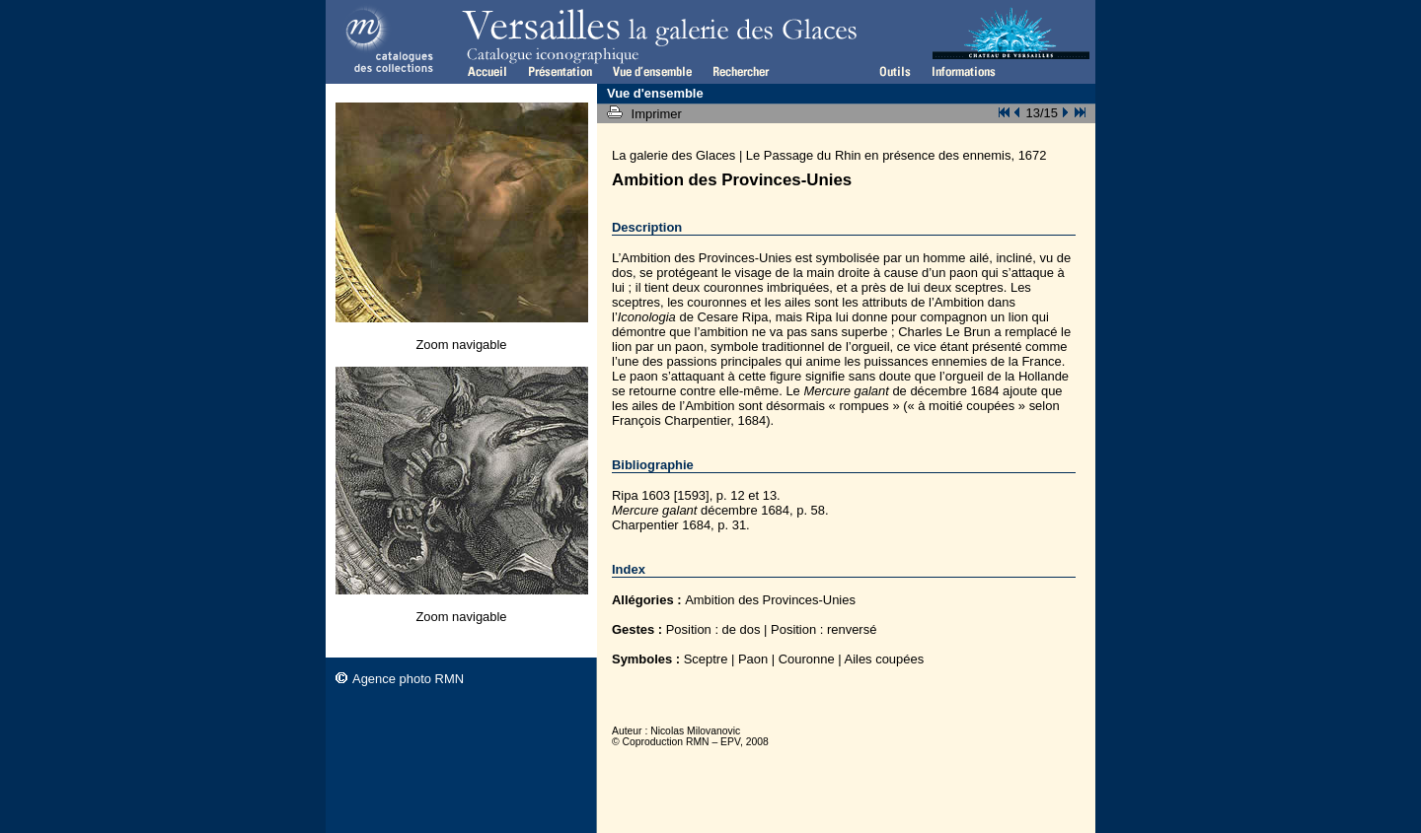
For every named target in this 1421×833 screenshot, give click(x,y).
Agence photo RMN (408, 678)
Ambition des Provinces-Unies (770, 599)
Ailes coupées (885, 659)
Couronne (807, 659)
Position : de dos (713, 629)
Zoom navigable (460, 344)
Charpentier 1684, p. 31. (681, 525)
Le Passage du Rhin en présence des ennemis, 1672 (896, 155)
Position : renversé (823, 629)
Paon (753, 659)
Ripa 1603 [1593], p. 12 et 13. (696, 495)
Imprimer (659, 113)
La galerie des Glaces (673, 155)
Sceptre (706, 659)
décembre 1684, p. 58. (720, 510)
